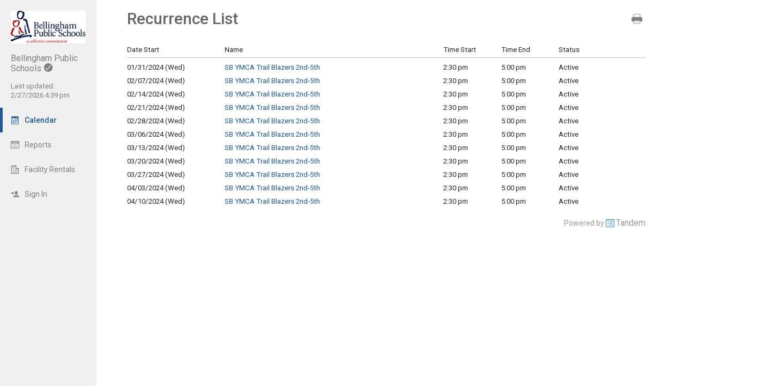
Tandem (630, 223)
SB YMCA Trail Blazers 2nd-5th (272, 67)
